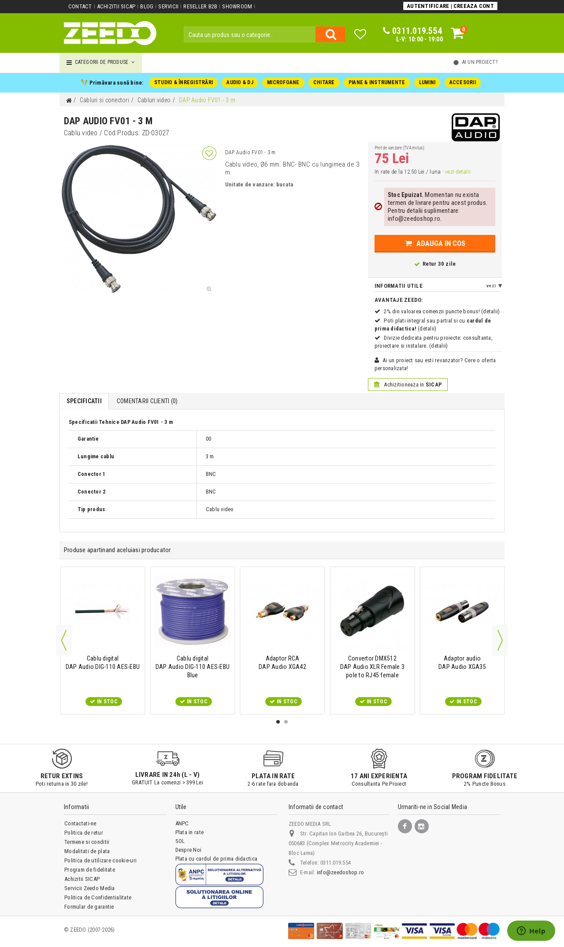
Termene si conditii (86, 842)
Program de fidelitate (89, 869)
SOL (180, 841)
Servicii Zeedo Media (89, 888)
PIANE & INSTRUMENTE (377, 82)
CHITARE (324, 82)
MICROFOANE (283, 82)
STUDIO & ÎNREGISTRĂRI (183, 82)
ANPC (182, 823)
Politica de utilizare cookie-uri (100, 860)
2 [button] (286, 722)
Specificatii (84, 401)
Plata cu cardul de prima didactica (216, 858)
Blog (146, 6)
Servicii (168, 6)
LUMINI (427, 82)
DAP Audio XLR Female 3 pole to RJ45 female (372, 667)
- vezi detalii (456, 171)
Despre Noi (188, 850)
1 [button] (278, 722)
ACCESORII (462, 82)
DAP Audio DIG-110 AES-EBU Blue (193, 667)
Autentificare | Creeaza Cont (450, 6)
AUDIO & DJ (239, 82)
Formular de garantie (89, 906)
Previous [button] (64, 640)
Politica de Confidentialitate (97, 897)
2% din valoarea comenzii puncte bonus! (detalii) (442, 311)
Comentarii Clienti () (147, 401)
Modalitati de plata (87, 851)
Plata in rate (189, 832)
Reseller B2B (200, 6)
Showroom (237, 6)
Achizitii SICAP (116, 6)
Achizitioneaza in (408, 384)
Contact (80, 6)
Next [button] (500, 640)
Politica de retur (83, 832)
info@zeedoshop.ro (340, 872)
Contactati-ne (80, 823)
